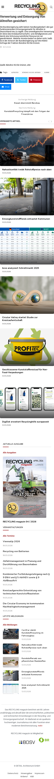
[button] (5, 774)
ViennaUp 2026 (11, 539)
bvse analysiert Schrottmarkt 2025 (20, 265)
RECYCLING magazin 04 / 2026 (19, 519)
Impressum (39, 771)
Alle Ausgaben (9, 450)
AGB (32, 774)
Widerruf (24, 774)
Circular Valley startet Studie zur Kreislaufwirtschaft (20, 316)
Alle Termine (9, 533)
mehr (40, 723)
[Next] (51, 119)
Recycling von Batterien (16, 549)
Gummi (46, 70)
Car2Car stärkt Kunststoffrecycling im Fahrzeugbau (32, 630)
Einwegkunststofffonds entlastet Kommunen (26, 216)
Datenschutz (13, 771)
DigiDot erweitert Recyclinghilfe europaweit (25, 419)
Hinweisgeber (26, 771)
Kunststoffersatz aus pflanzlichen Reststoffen (34, 657)
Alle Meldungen (10, 622)
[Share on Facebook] (7, 78)
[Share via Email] (5, 84)
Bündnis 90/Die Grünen (31, 70)
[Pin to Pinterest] (35, 78)
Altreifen (14, 70)
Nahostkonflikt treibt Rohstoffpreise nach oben (27, 167)
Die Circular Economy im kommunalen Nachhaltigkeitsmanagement (23, 603)
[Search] (51, 6)
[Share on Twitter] (21, 78)
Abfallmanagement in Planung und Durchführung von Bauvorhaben (22, 560)
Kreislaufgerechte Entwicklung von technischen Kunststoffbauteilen (22, 590)
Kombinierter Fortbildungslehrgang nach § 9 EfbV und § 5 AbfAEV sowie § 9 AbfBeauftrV (26, 575)
